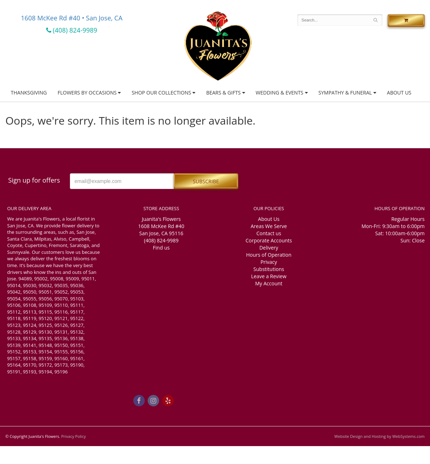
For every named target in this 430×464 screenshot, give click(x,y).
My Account (268, 283)
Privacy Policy (73, 436)
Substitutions (268, 269)
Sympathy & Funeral (345, 92)
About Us (399, 92)
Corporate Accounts (268, 240)
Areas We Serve (268, 226)
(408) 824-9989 (71, 30)
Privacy (269, 261)
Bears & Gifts (223, 92)
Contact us (268, 233)
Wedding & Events (280, 92)
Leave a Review (269, 276)
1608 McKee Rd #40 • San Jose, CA (72, 18)
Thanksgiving (29, 92)
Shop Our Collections (161, 92)
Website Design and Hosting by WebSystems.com (379, 436)
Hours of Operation (268, 254)
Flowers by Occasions (87, 92)
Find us (161, 247)
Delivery (268, 247)
